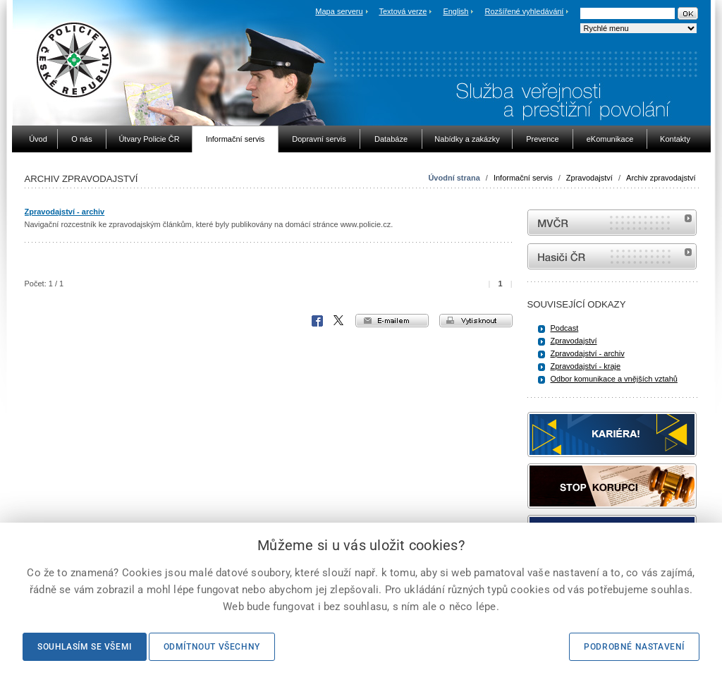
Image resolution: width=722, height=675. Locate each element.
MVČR (612, 222)
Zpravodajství (589, 178)
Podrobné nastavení (634, 647)
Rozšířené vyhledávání (524, 11)
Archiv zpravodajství (660, 178)
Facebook (317, 321)
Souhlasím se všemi (84, 647)
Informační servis (523, 178)
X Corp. (339, 321)
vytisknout (476, 320)
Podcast (565, 328)
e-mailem (392, 320)
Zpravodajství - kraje (586, 366)
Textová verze (403, 11)
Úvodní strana (453, 178)
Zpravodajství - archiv (65, 211)
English (455, 11)
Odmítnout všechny (212, 647)
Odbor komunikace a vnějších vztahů (614, 379)
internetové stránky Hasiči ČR (612, 256)
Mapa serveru (338, 11)
